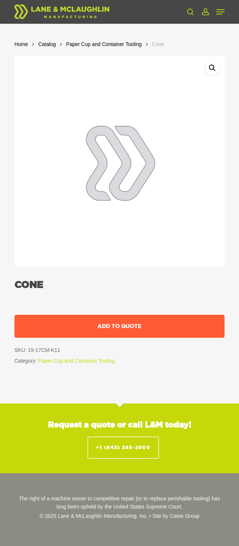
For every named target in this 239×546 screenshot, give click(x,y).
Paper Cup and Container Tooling (104, 44)
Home (21, 44)
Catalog (47, 44)
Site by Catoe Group (175, 516)
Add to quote (119, 326)
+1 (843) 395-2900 (123, 447)
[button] (220, 12)
